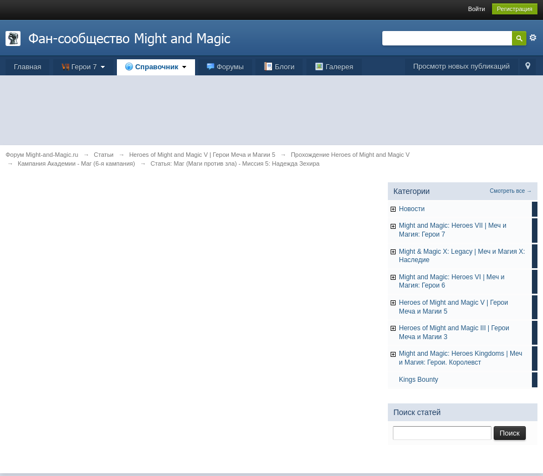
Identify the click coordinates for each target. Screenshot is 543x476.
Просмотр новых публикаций (461, 66)
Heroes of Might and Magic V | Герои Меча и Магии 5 (453, 307)
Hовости (411, 209)
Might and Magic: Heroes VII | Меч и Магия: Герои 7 (452, 230)
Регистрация (514, 9)
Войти (476, 9)
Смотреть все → (511, 191)
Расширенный (533, 37)
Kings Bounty (418, 379)
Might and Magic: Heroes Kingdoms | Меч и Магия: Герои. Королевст (460, 358)
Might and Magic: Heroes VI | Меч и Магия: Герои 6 (452, 281)
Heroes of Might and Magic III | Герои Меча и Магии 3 (454, 332)
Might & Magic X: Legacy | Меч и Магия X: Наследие (462, 256)
